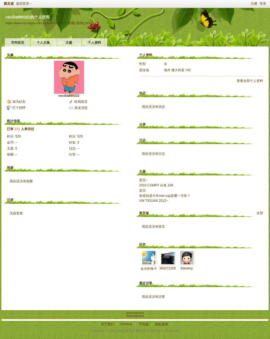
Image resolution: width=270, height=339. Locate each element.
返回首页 (22, 3)
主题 (69, 43)
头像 (10, 55)
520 (18, 136)
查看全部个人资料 (250, 81)
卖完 (142, 190)
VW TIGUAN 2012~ (153, 201)
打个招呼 (19, 108)
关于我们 (107, 324)
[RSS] (89, 23)
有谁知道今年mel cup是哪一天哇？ (164, 196)
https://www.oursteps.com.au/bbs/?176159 (36, 23)
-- (16, 142)
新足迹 (9, 3)
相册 (10, 168)
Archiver (126, 324)
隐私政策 (161, 324)
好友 (142, 244)
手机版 (144, 324)
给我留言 (81, 102)
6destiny (186, 268)
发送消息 (81, 108)
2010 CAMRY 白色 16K (156, 185)
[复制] (80, 23)
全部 (259, 213)
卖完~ (143, 180)
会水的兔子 (149, 269)
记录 (10, 200)
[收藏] (71, 23)
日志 (142, 140)
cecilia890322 (69, 96)
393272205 (167, 268)
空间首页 (17, 43)
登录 (263, 3)
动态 (142, 93)
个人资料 (94, 43)
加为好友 (19, 102)
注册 (254, 3)
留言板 (144, 213)
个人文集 (43, 43)
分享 (142, 124)
